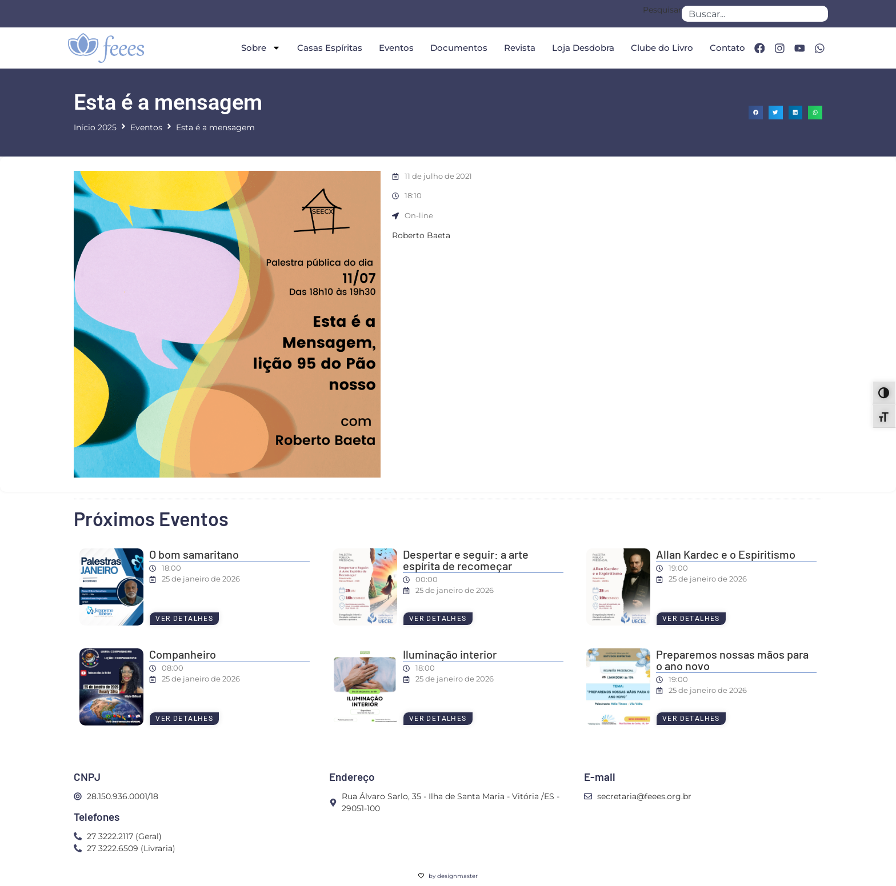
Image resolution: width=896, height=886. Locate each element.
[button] (756, 113)
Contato (726, 47)
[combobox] (755, 14)
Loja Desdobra (582, 47)
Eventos (395, 47)
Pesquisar (662, 10)
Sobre (259, 48)
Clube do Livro (661, 47)
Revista (518, 47)
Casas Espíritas (328, 47)
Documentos (457, 47)
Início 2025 (95, 127)
